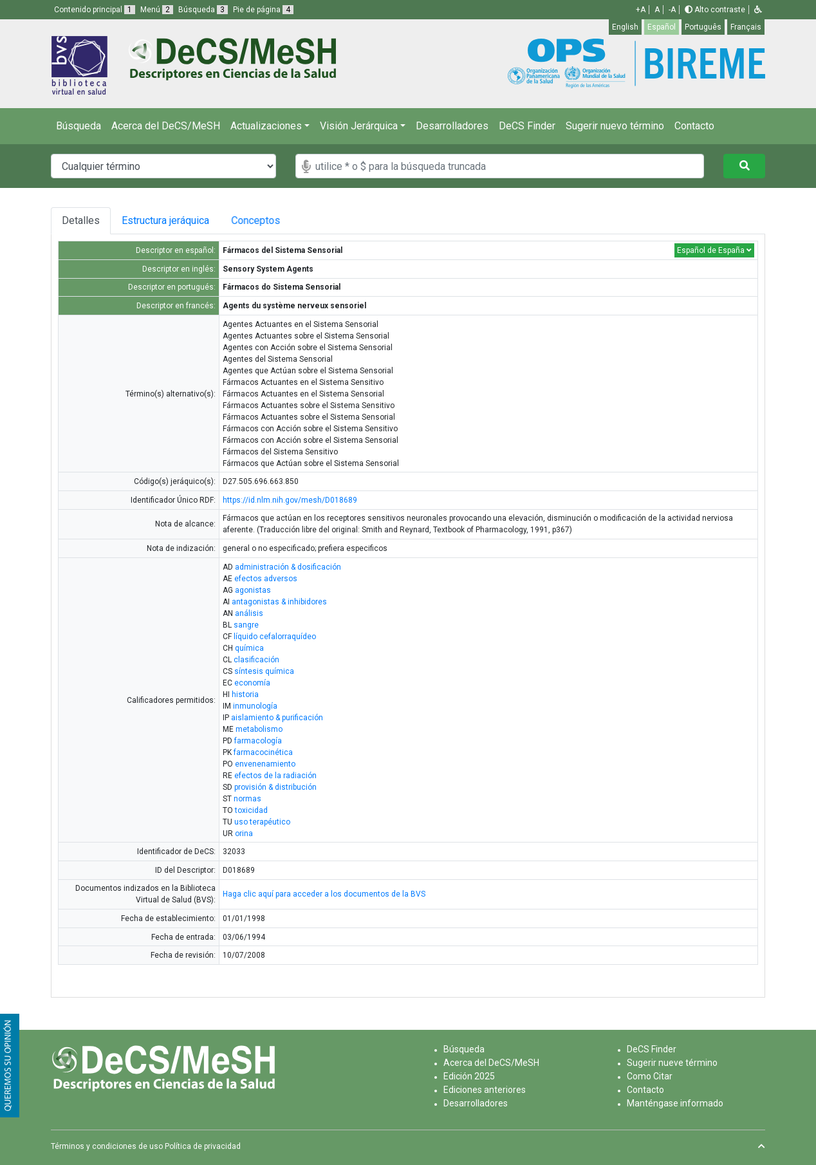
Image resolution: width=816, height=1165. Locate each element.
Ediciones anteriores (484, 1090)
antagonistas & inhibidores (279, 601)
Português (703, 27)
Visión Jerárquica (359, 126)
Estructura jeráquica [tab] (167, 220)
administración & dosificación (288, 567)
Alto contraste (715, 9)
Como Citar (649, 1076)
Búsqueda (78, 126)
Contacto (694, 126)
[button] (758, 9)
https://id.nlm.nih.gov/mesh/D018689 (290, 500)
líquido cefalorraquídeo (275, 636)
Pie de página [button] (263, 9)
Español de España (714, 250)
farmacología (258, 740)
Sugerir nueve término (672, 1063)
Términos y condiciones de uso (107, 1146)
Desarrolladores (452, 126)
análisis (249, 613)
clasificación (256, 659)
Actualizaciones (266, 126)
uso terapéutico (262, 821)
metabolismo (259, 729)
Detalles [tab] (81, 220)
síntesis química (264, 671)
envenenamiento (265, 764)
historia (245, 694)
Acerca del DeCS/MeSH (165, 126)
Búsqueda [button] (203, 9)
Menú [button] (156, 9)
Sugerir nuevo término (615, 126)
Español (661, 27)
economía (252, 682)
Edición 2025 (469, 1076)
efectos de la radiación (275, 775)
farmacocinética (263, 752)
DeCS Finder (527, 126)
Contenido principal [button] (94, 9)
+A (640, 9)
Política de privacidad (203, 1146)
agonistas (253, 590)
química (249, 648)
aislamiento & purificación (277, 717)
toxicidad (251, 810)
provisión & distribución (275, 787)
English (625, 27)
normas (247, 798)
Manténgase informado (675, 1103)
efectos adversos (265, 578)
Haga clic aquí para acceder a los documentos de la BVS (324, 894)
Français (745, 27)
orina (244, 833)
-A (672, 9)
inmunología (255, 706)
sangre (246, 624)
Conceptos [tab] (265, 220)
